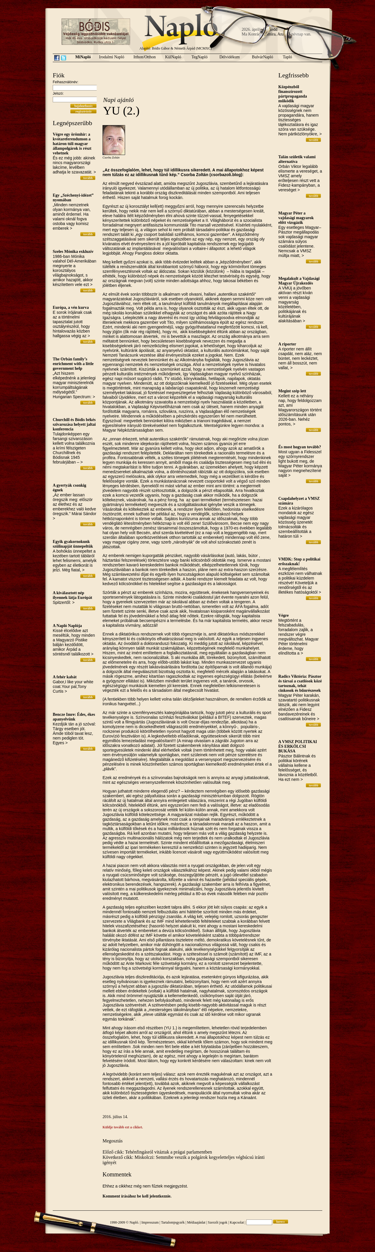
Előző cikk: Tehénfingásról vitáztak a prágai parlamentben (157, 1151)
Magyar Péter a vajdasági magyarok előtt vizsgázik (296, 218)
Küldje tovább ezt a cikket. (123, 1127)
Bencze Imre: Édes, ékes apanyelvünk (74, 716)
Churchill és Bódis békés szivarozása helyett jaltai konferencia (74, 424)
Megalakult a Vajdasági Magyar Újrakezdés (299, 280)
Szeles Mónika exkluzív (73, 251)
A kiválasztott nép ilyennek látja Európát (72, 595)
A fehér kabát (64, 677)
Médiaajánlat (196, 1222)
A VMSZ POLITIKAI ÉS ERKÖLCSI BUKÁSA (297, 746)
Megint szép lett (292, 391)
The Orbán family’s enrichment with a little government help (73, 364)
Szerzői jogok (217, 1222)
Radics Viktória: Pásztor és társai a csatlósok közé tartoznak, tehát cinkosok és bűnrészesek (300, 683)
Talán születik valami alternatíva (297, 159)
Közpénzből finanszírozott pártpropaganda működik (292, 94)
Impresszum (150, 1222)
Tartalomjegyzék (173, 1222)
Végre (283, 615)
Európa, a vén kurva (71, 307)
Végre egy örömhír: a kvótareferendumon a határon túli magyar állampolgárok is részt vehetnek (72, 143)
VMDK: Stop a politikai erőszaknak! (299, 561)
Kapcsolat (237, 1222)
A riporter (287, 344)
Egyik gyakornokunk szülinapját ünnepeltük (73, 544)
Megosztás (112, 1140)
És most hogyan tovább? (299, 447)
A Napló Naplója (67, 626)
